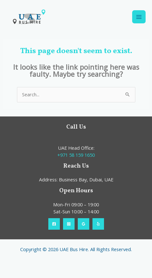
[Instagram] (69, 224)
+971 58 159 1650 (76, 155)
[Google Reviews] (83, 224)
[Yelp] (98, 224)
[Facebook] (54, 224)
